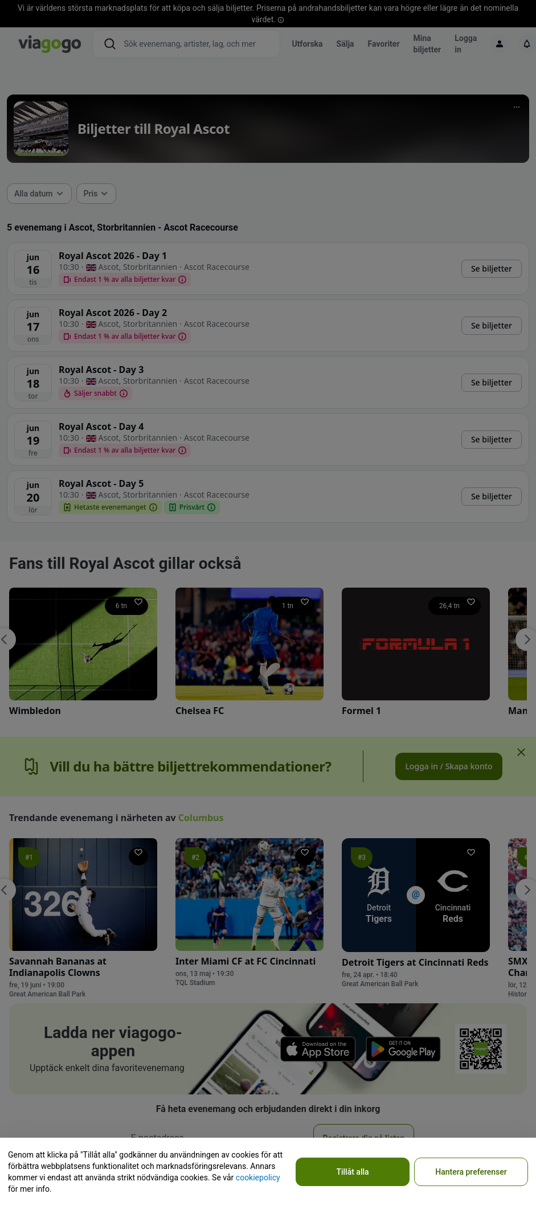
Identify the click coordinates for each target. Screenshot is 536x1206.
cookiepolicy (258, 1177)
